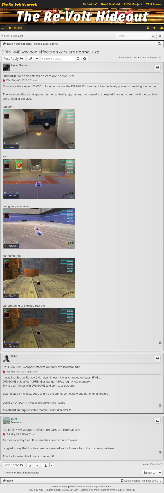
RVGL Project (133, 4)
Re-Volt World (110, 4)
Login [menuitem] (155, 28)
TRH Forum (154, 4)
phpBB (69, 486)
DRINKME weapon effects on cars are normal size (50, 52)
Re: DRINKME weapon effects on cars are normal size (41, 367)
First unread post (13, 36)
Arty (41, 490)
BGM (14, 418)
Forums (17, 27)
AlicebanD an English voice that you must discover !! (37, 410)
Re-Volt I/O (90, 4)
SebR (14, 356)
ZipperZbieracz (20, 65)
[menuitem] (148, 27)
